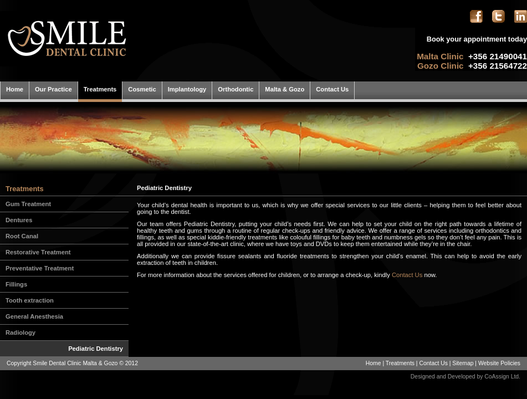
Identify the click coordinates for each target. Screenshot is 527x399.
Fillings (16, 284)
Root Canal (22, 236)
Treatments (100, 89)
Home (14, 89)
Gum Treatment (28, 204)
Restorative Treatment (38, 252)
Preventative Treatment (40, 268)
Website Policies (499, 363)
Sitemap (462, 363)
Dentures (19, 220)
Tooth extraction (30, 300)
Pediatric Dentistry (95, 348)
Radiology (20, 332)
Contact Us (332, 89)
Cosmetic (142, 89)
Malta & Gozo (284, 89)
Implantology (187, 89)
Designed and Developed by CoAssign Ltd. (465, 377)
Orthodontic (235, 89)
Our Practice (53, 89)
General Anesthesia (34, 316)
